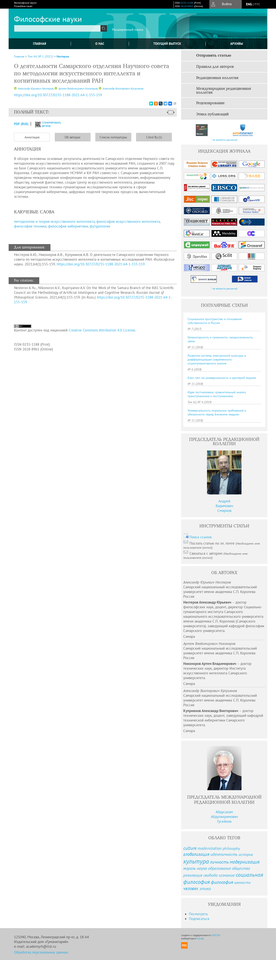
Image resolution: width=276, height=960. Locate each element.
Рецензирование (210, 103)
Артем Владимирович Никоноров (78, 88)
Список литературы (113, 137)
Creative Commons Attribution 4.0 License (102, 330)
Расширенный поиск (127, 29)
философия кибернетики (68, 226)
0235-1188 (186, 2)
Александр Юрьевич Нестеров (35, 88)
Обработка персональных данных (41, 952)
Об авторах (72, 137)
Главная (39, 44)
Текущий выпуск (167, 44)
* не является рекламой (224, 139)
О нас (99, 44)
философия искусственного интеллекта (128, 221)
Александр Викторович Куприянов (122, 88)
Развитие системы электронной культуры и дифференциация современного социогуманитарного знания (217, 359)
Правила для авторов (215, 67)
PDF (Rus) (21, 124)
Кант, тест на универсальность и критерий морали (222, 378)
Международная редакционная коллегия (223, 90)
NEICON (216, 935)
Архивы (236, 44)
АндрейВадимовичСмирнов (224, 506)
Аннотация (32, 137)
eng (249, 4)
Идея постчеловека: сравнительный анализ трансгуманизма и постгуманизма (217, 394)
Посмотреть (198, 914)
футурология (100, 226)
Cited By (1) (154, 137)
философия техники (30, 226)
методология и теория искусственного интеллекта (54, 221)
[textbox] (57, 28)
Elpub (200, 938)
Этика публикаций (212, 114)
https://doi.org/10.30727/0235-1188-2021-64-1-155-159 (101, 264)
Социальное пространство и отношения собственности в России (215, 321)
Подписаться (199, 918)
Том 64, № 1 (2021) (40, 56)
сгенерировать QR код (45, 124)
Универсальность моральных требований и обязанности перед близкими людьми (217, 412)
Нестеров (62, 56)
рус (257, 4)
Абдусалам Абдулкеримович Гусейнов (224, 817)
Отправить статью (213, 55)
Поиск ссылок (201, 537)
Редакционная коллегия (217, 78)
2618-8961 (186, 6)
